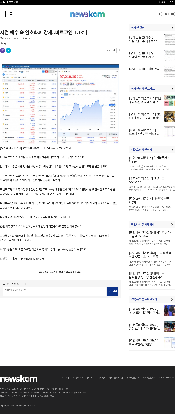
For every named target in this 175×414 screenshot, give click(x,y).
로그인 (172, 2)
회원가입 (162, 2)
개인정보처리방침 (116, 378)
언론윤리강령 (78, 378)
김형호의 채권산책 (141, 149)
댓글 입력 (113, 291)
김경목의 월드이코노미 (144, 299)
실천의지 (90, 378)
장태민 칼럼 (137, 27)
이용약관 (101, 378)
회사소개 (65, 378)
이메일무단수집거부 (167, 378)
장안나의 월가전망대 (143, 224)
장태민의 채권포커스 (143, 88)
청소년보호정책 (133, 378)
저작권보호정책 (149, 378)
